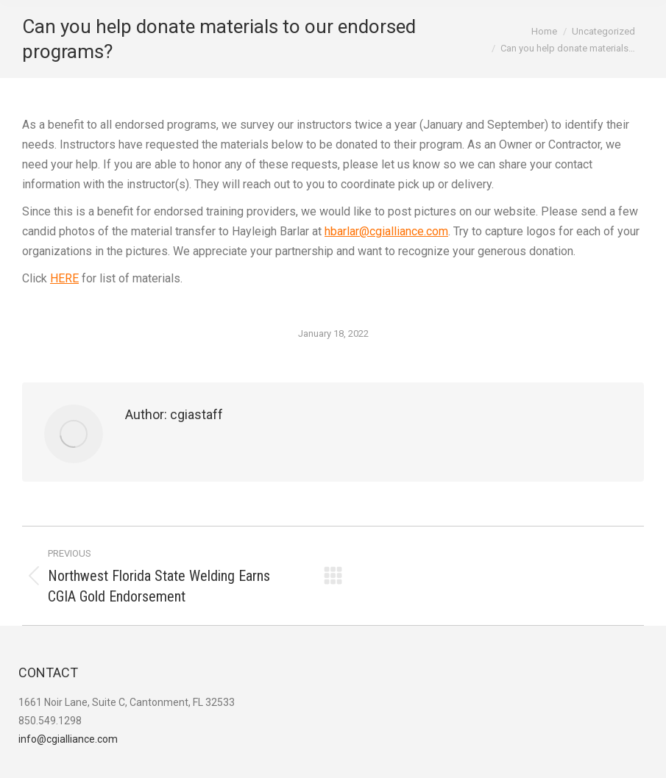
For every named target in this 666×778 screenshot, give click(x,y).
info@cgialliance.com (68, 739)
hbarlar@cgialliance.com (386, 231)
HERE (64, 278)
